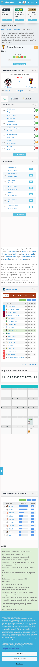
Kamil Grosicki (12, 251)
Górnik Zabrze (12, 312)
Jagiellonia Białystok (13, 309)
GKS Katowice (12, 318)
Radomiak (10, 333)
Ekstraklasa (17, 29)
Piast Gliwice (11, 348)
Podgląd (20, 91)
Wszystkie (23, 300)
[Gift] (20, 2)
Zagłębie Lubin (12, 324)
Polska (9, 29)
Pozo (16, 259)
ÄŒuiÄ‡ (15, 254)
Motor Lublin (11, 339)
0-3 (19, 81)
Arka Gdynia (11, 354)
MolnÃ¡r (7, 259)
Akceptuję (19, 653)
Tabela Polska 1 (11, 289)
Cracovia (10, 345)
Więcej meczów (19, 154)
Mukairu (24, 251)
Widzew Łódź (11, 342)
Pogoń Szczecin (31, 87)
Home (2, 29)
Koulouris (11, 525)
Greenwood (12, 519)
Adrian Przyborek (10, 256)
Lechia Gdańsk (12, 351)
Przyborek (11, 522)
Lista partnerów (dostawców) (11, 648)
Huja (24, 259)
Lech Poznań (11, 306)
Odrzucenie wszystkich (20, 659)
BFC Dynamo (8, 87)
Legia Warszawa (12, 321)
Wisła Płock (11, 327)
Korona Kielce (12, 336)
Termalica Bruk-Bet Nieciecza (16, 357)
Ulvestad (11, 513)
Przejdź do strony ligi (28, 364)
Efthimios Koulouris (28, 256)
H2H (32, 91)
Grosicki (11, 506)
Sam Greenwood (28, 254)
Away (34, 300)
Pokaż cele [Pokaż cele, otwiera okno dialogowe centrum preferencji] (19, 664)
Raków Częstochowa (13, 315)
